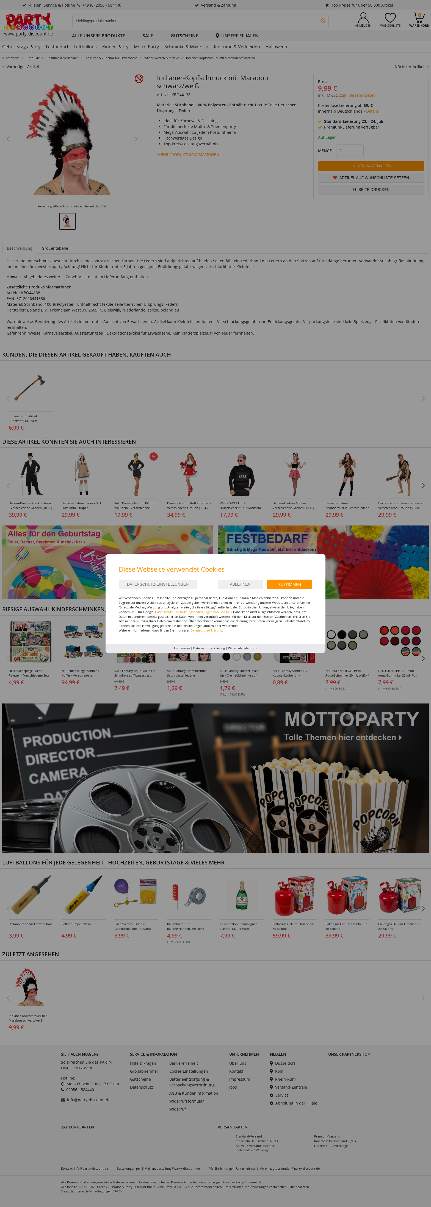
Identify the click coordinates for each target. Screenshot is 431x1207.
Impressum (182, 648)
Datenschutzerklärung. (206, 630)
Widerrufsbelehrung (242, 648)
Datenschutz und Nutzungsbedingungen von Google (192, 612)
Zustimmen (289, 584)
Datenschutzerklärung (209, 648)
